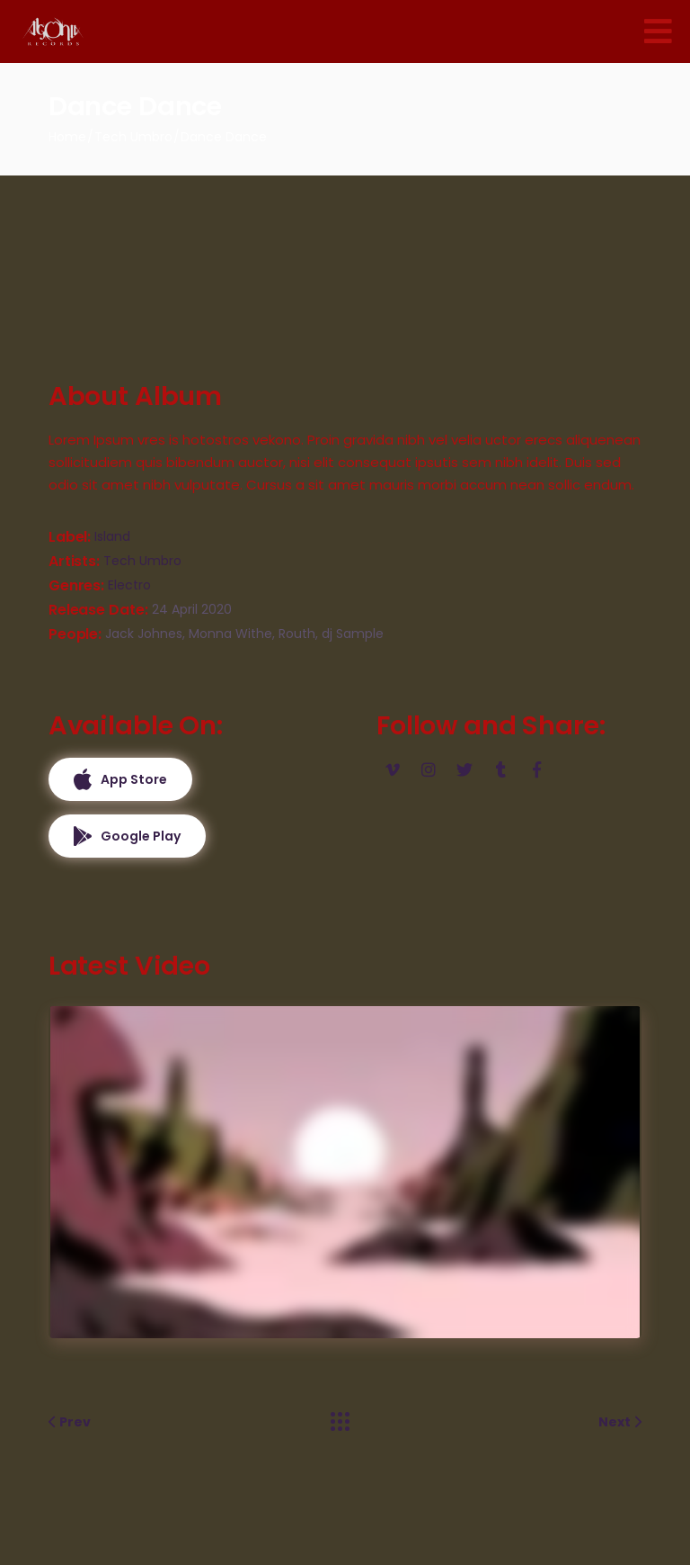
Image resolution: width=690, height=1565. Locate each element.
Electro (129, 585)
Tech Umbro (142, 561)
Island (112, 536)
